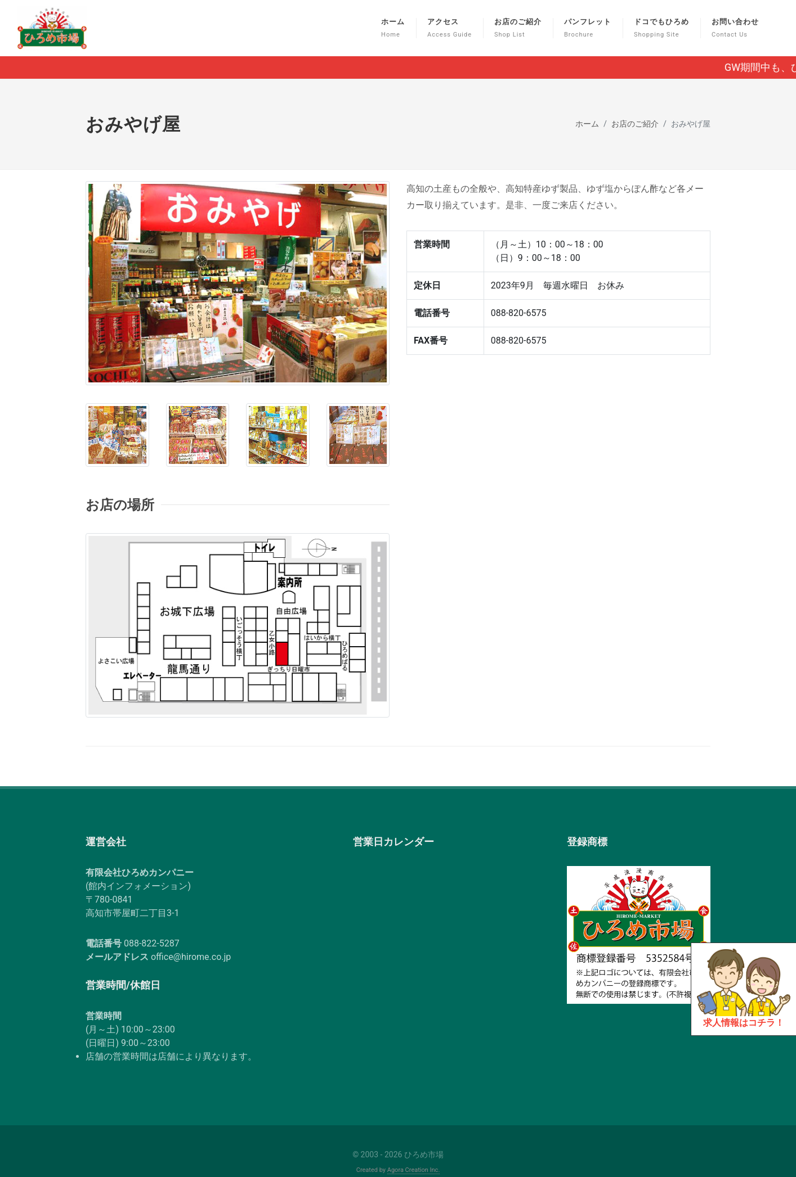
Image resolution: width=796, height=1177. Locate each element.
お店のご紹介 (635, 102)
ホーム (587, 102)
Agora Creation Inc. (413, 1148)
